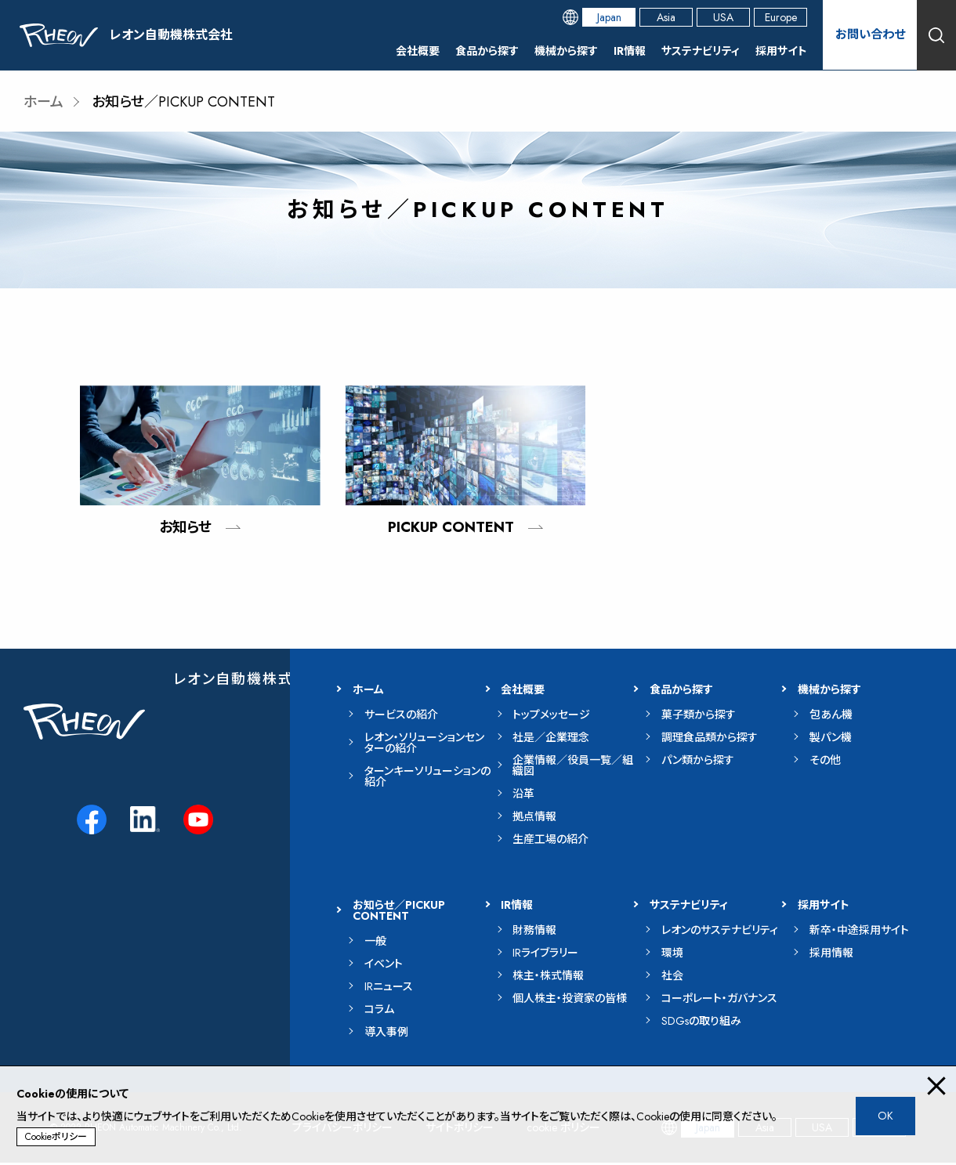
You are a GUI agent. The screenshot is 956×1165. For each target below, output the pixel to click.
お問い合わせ (870, 35)
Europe (781, 17)
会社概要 (418, 51)
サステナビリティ (700, 51)
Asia (666, 17)
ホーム (43, 102)
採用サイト (781, 51)
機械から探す (566, 51)
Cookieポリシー (56, 1137)
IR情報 (630, 51)
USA (723, 17)
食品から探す (487, 51)
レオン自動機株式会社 (248, 681)
